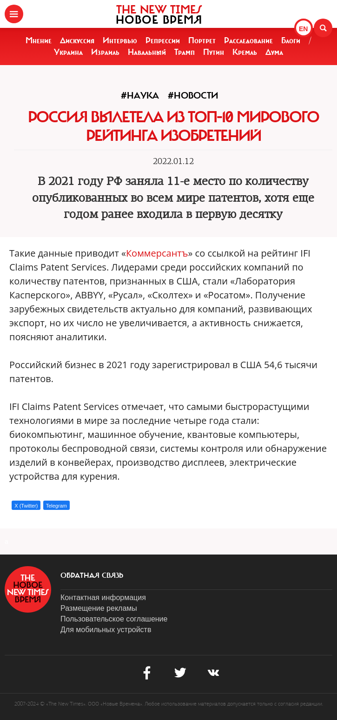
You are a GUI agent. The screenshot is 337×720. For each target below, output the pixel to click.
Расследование (248, 40)
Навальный (147, 52)
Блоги (290, 40)
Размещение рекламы (98, 608)
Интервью (120, 40)
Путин (213, 52)
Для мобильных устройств (105, 630)
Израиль (105, 52)
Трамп (184, 52)
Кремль (244, 52)
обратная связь (91, 575)
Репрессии (162, 40)
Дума (274, 52)
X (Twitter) (26, 506)
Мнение (39, 40)
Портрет (202, 40)
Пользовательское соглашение (113, 619)
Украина (68, 52)
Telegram (56, 506)
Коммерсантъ (157, 253)
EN (303, 29)
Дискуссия (77, 40)
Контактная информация (103, 597)
